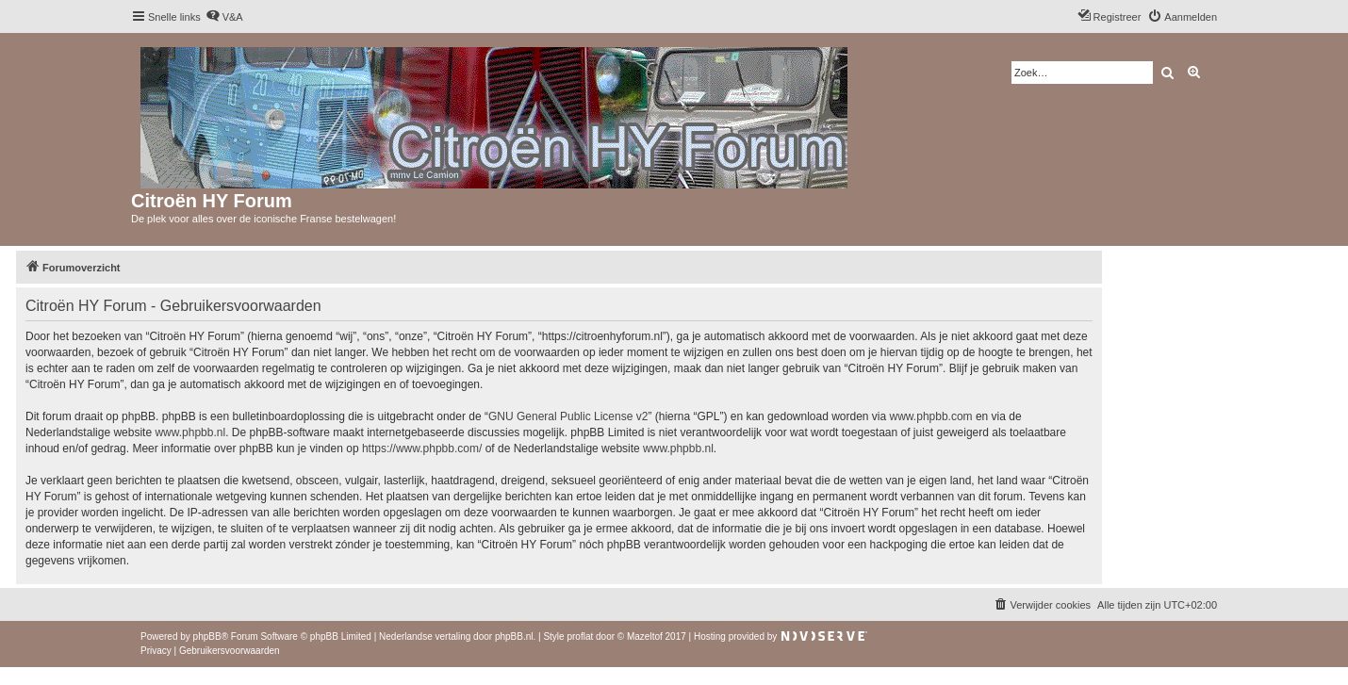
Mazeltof (645, 636)
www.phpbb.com (931, 416)
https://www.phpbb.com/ (422, 448)
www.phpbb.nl (190, 432)
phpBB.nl (514, 636)
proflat (580, 636)
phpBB (207, 636)
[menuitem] (224, 17)
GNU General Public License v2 (568, 416)
